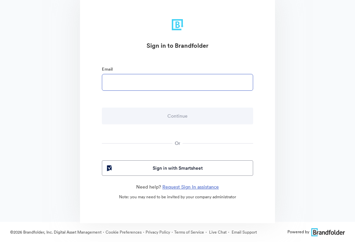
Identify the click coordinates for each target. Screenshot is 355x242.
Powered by (316, 232)
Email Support (244, 232)
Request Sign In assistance (190, 187)
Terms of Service (189, 232)
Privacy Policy (158, 232)
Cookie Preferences (124, 232)
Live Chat (217, 232)
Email (107, 69)
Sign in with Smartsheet (154, 168)
